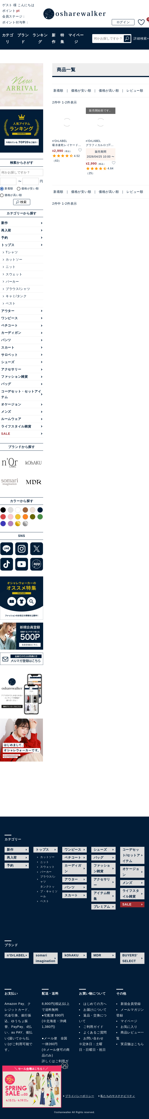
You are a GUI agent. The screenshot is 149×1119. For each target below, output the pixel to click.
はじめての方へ (95, 1004)
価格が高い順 (109, 90)
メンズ (6, 411)
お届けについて (95, 1009)
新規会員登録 (131, 1004)
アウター (8, 311)
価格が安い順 (81, 90)
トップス (8, 245)
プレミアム (102, 906)
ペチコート (9, 325)
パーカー (12, 281)
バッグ (6, 384)
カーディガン (11, 332)
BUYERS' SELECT (130, 958)
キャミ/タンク (16, 296)
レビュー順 (135, 90)
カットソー (14, 259)
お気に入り (129, 1026)
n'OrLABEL (16, 955)
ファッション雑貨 (14, 376)
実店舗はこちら (132, 1044)
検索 (127, 39)
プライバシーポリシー (79, 1096)
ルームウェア (11, 419)
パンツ (6, 340)
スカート (8, 347)
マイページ (129, 1021)
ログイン (123, 22)
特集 (62, 38)
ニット (11, 267)
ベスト (11, 303)
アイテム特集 (102, 895)
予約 (4, 237)
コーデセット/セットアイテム (131, 855)
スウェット (14, 274)
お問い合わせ (93, 1038)
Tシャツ (12, 252)
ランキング (40, 38)
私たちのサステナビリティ (117, 1096)
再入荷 (6, 230)
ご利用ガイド (93, 1026)
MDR (97, 955)
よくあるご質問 (95, 1032)
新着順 (58, 90)
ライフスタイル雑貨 (16, 426)
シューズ (8, 362)
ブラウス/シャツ (18, 289)
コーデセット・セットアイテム (21, 394)
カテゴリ (7, 38)
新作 (54, 38)
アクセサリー (11, 369)
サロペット (9, 355)
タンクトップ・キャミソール (48, 891)
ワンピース (9, 318)
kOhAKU (72, 955)
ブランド (23, 38)
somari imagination (45, 958)
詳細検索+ (141, 38)
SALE (5, 433)
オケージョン (11, 404)
